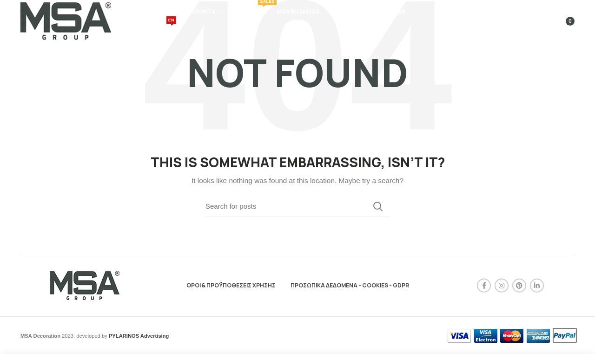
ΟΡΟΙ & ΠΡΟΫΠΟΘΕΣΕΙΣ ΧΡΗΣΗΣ (231, 285)
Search (378, 206)
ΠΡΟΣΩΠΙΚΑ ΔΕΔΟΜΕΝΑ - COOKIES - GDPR (350, 285)
